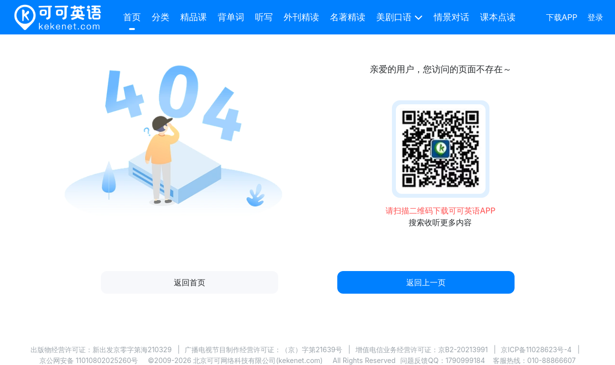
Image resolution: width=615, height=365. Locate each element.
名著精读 (347, 17)
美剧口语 (394, 17)
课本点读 (498, 17)
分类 (160, 17)
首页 (132, 17)
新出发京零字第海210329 (132, 349)
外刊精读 (301, 17)
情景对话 (451, 17)
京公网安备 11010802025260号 (88, 360)
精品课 (193, 17)
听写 (264, 17)
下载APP (562, 17)
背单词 (231, 17)
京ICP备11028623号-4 (536, 349)
